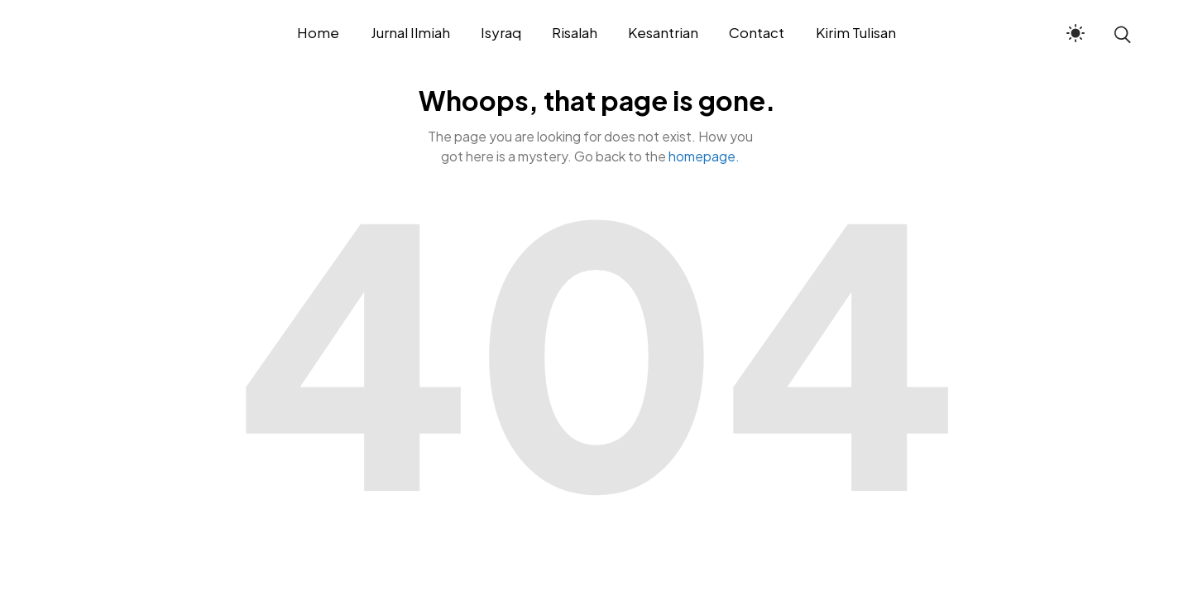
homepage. (704, 156)
